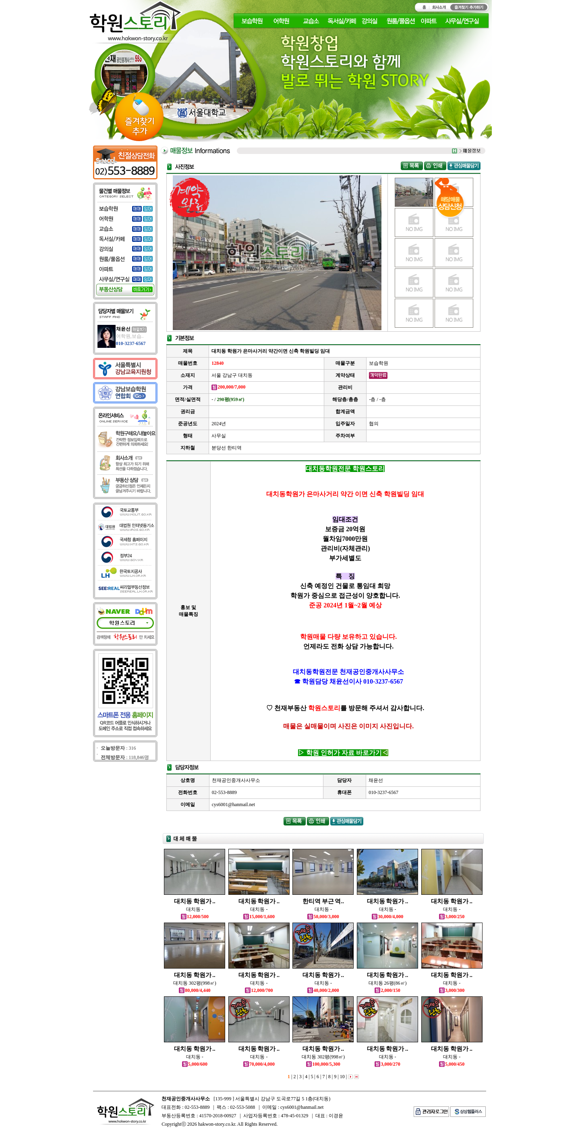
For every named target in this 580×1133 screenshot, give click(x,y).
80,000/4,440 (194, 990)
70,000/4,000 (259, 1064)
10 (342, 1076)
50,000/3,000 (323, 916)
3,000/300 (451, 990)
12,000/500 (195, 916)
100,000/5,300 (323, 1064)
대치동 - (194, 909)
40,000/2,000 (323, 990)
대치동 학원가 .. (194, 901)
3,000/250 (451, 916)
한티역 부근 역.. (323, 901)
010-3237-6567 (131, 343)
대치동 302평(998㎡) (194, 983)
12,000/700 (259, 990)
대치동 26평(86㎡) (388, 983)
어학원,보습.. (130, 336)
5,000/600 (194, 1064)
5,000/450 (451, 1064)
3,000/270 (387, 1064)
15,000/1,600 (259, 916)
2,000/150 (387, 990)
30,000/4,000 (387, 916)
